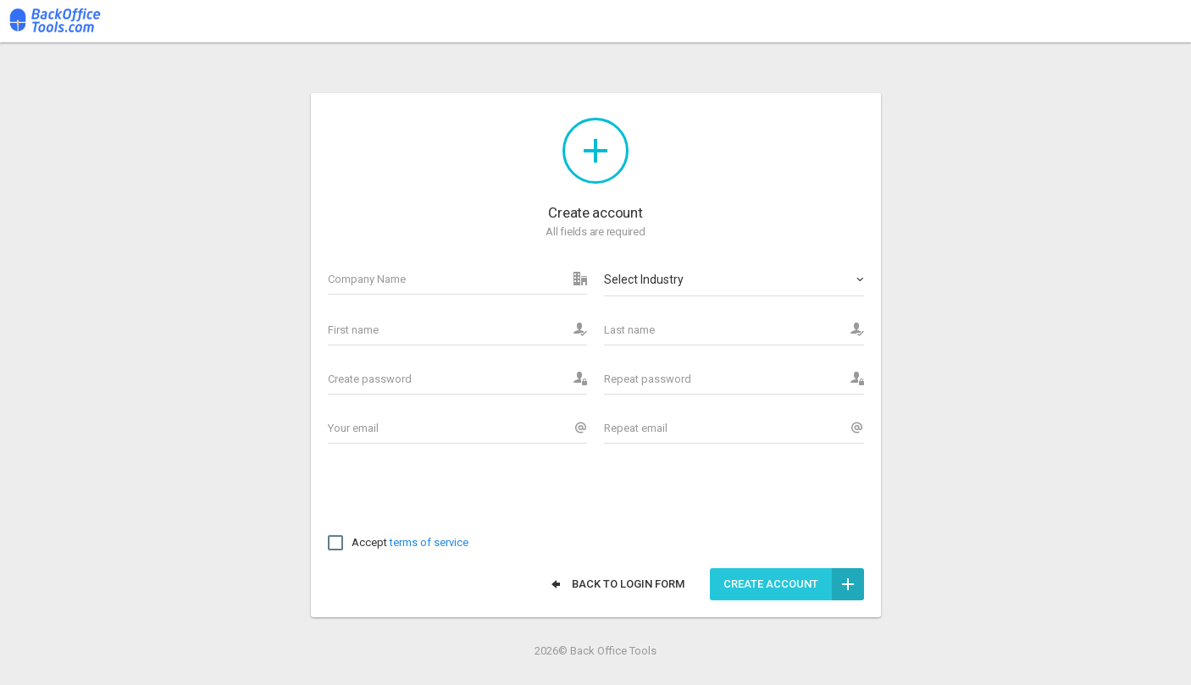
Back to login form (616, 584)
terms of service (429, 542)
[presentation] (456, 494)
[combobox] (734, 279)
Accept (398, 542)
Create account (793, 584)
